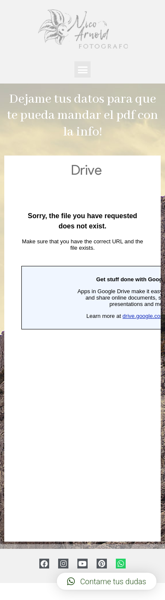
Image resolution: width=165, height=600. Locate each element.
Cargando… (82, 349)
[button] (82, 69)
